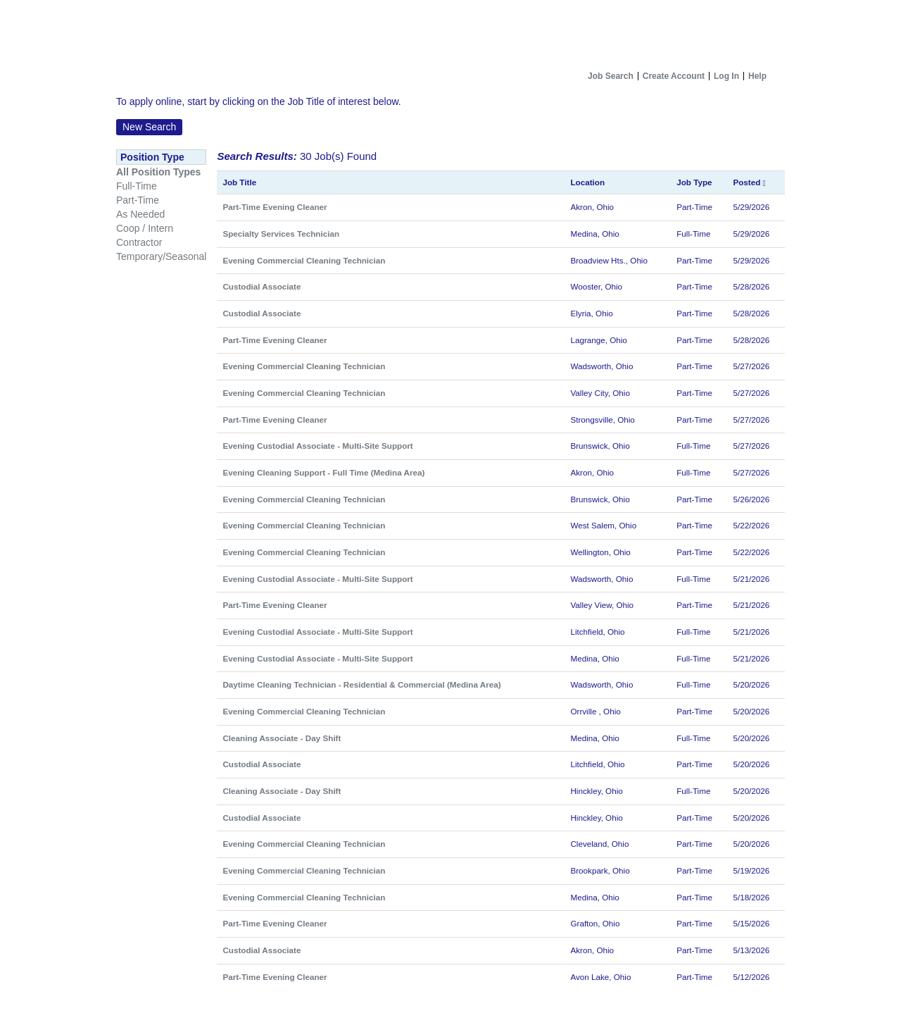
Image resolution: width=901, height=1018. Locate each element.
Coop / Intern (144, 228)
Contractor (139, 242)
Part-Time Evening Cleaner (274, 206)
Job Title (239, 182)
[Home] (450, 32)
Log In (726, 76)
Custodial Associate (261, 286)
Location (587, 182)
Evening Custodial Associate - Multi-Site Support (317, 445)
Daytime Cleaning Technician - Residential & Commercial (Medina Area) (361, 684)
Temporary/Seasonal (161, 256)
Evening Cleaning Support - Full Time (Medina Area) (323, 472)
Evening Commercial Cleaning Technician (303, 260)
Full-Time (136, 186)
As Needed (140, 214)
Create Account (674, 76)
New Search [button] (149, 126)
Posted (749, 182)
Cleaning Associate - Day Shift (281, 738)
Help (757, 76)
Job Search (611, 76)
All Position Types (158, 172)
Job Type (694, 182)
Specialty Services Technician (280, 233)
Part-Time (137, 200)
